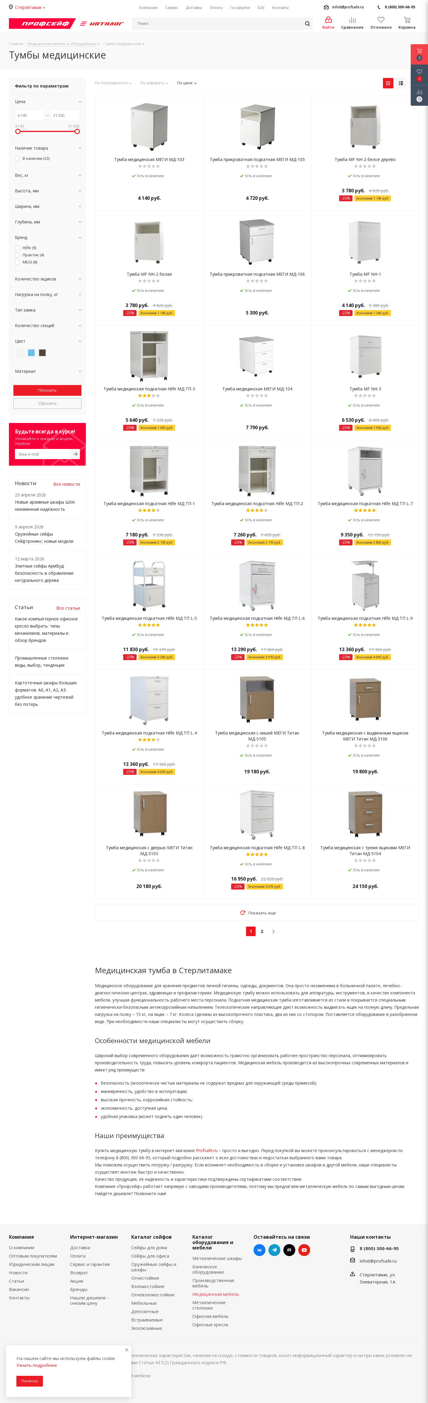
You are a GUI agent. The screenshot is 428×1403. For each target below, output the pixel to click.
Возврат (79, 1272)
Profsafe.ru (206, 1150)
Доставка (80, 1247)
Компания (21, 1237)
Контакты (19, 1298)
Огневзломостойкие (153, 1295)
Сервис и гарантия (90, 1264)
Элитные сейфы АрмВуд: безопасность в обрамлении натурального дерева (44, 573)
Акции (76, 1281)
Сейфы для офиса (150, 1256)
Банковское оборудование (208, 1269)
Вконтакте (259, 1250)
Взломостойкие (148, 1286)
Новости (18, 1272)
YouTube (304, 1250)
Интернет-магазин (94, 1237)
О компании (21, 1247)
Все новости (66, 484)
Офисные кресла (210, 1324)
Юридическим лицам (31, 1264)
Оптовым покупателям (33, 1256)
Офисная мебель (210, 1316)
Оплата (78, 1256)
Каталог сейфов (151, 1237)
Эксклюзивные (146, 1328)
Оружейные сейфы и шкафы (153, 1266)
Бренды (78, 1289)
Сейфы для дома (149, 1247)
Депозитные (145, 1311)
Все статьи (68, 608)
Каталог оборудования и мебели (212, 1242)
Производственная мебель (213, 1283)
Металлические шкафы (217, 1258)
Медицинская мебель (215, 1294)
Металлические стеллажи (209, 1305)
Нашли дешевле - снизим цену (89, 1300)
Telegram (274, 1250)
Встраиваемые (147, 1320)
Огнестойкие (145, 1278)
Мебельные (144, 1303)
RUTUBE (289, 1250)
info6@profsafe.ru (348, 7)
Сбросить (47, 403)
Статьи (16, 1281)
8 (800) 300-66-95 (400, 7)
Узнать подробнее (36, 1365)
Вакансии (19, 1289)
